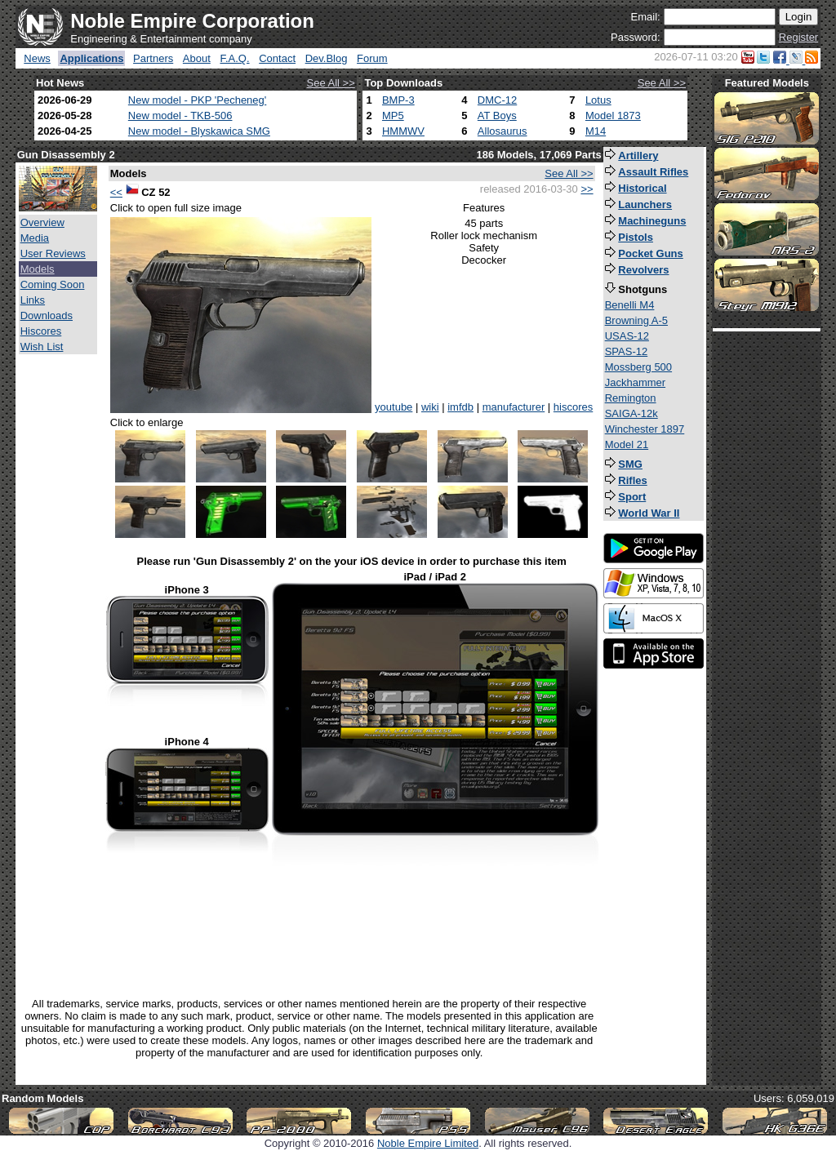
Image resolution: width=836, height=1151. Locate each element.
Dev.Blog (326, 58)
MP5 (393, 115)
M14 (595, 131)
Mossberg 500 (638, 367)
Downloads (46, 315)
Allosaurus (502, 131)
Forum (372, 58)
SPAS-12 (626, 351)
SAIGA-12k (631, 413)
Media (34, 238)
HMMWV (403, 131)
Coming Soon (52, 284)
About (197, 58)
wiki (430, 407)
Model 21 (626, 444)
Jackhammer (635, 382)
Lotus (598, 100)
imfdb (460, 407)
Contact (277, 58)
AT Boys (497, 115)
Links (32, 300)
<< (116, 192)
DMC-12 (497, 100)
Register (798, 37)
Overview (42, 222)
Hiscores (41, 331)
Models (37, 269)
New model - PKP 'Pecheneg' (197, 100)
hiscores (573, 407)
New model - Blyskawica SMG (199, 131)
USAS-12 (627, 336)
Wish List (42, 346)
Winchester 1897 (645, 429)
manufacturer (513, 407)
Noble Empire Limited (427, 1143)
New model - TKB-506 (180, 115)
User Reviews (53, 253)
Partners (153, 58)
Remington (630, 398)
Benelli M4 (630, 305)
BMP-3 (398, 100)
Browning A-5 (636, 320)
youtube (393, 407)
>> (586, 189)
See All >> (331, 83)
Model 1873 (613, 115)
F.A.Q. (234, 58)
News (37, 58)
